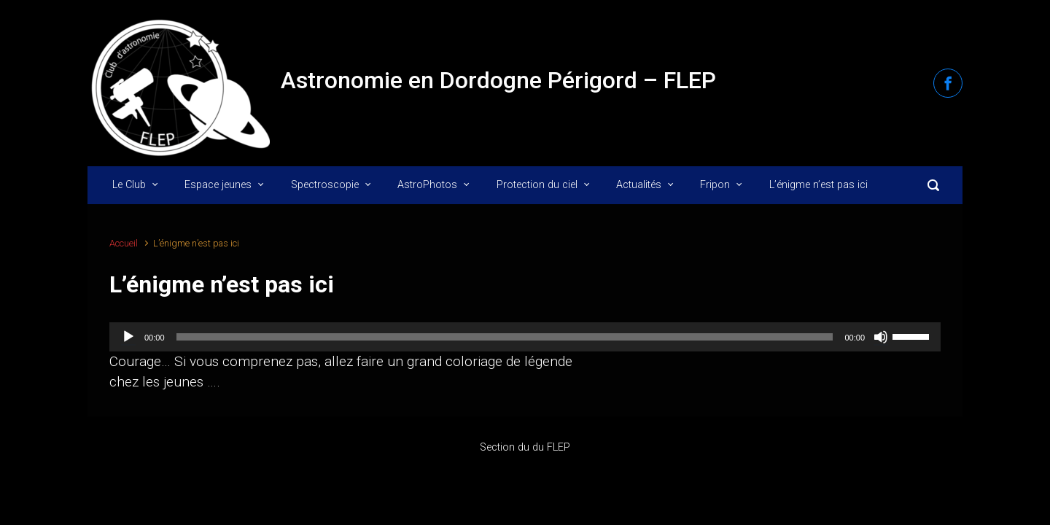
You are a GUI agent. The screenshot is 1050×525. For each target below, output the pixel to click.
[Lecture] (128, 337)
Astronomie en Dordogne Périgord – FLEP (498, 80)
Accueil (123, 243)
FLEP (558, 447)
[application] (525, 336)
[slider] (504, 337)
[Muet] (881, 337)
